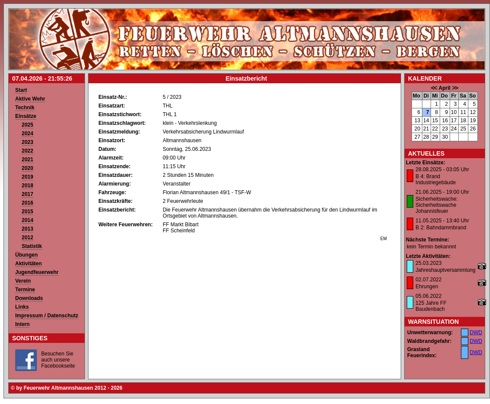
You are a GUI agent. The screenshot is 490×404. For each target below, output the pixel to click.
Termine (25, 290)
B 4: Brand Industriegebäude (435, 179)
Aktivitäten (28, 264)
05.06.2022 (428, 296)
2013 (27, 229)
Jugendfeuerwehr (37, 272)
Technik (24, 107)
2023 (27, 142)
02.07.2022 (428, 280)
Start (21, 90)
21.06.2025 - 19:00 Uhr (442, 192)
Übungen (26, 255)
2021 (27, 159)
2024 (27, 133)
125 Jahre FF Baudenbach (430, 306)
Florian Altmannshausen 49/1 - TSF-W (207, 192)
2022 (27, 151)
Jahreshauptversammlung (445, 270)
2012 (27, 238)
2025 (27, 125)
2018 (27, 185)
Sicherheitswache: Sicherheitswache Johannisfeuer (436, 205)
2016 (27, 203)
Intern (22, 324)
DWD (476, 332)
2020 (27, 168)
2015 (27, 212)
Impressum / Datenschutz (46, 316)
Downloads (29, 298)
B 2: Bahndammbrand (440, 228)
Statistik (32, 246)
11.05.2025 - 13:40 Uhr (442, 221)
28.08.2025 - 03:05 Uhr (442, 169)
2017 (27, 194)
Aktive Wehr (30, 99)
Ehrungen (426, 286)
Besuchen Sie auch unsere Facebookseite (58, 360)
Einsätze (25, 116)
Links (22, 307)
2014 (27, 220)
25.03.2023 (428, 263)
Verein (23, 281)
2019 (27, 177)
